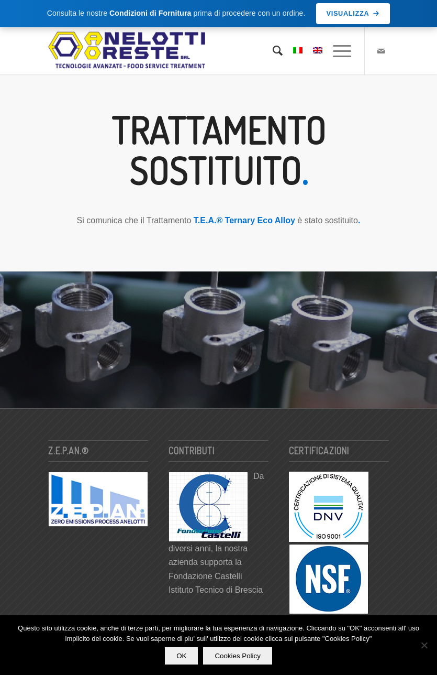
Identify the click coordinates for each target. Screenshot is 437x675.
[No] (424, 645)
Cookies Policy (237, 656)
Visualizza (353, 13)
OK (181, 656)
